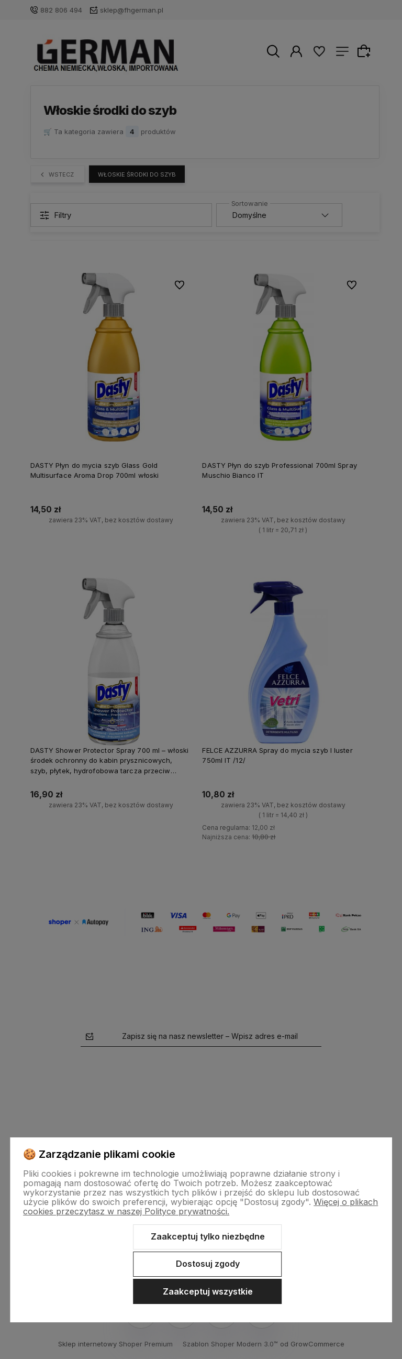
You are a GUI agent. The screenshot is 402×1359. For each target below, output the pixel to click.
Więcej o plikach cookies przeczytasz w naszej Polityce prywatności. (200, 1206)
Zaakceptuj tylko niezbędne (208, 1236)
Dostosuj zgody (208, 1263)
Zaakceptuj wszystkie (208, 1291)
